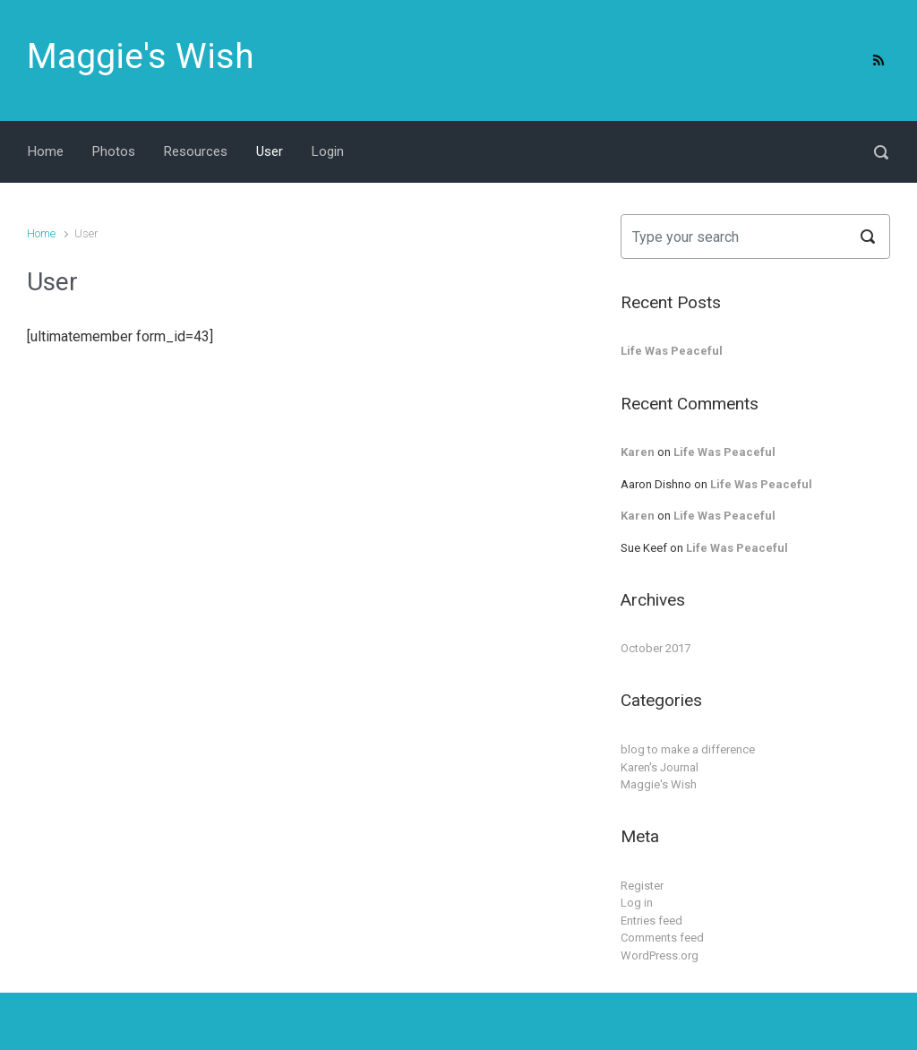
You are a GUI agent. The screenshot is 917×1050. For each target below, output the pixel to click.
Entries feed (651, 920)
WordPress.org (659, 955)
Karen (638, 452)
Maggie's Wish (140, 56)
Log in (637, 902)
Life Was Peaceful (672, 350)
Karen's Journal (659, 767)
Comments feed (662, 937)
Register (642, 885)
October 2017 (655, 648)
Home (41, 233)
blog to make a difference (688, 749)
